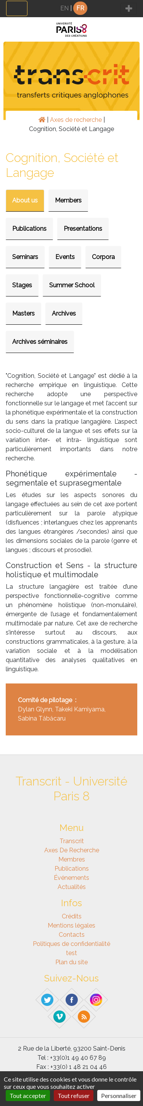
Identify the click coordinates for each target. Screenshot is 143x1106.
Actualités (72, 887)
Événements (71, 877)
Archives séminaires (39, 341)
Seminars (25, 257)
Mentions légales (71, 925)
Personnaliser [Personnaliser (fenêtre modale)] (119, 1095)
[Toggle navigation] (16, 8)
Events (65, 257)
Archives (64, 313)
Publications (29, 228)
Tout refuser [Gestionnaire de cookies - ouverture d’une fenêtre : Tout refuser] (74, 1095)
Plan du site (71, 962)
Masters (23, 313)
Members (68, 200)
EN (64, 8)
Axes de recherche (76, 119)
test (71, 953)
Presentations (83, 228)
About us (25, 200)
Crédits (72, 916)
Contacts (72, 934)
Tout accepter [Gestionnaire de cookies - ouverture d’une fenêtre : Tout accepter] (28, 1095)
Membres (71, 859)
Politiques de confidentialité (71, 943)
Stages (22, 285)
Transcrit (71, 841)
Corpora (103, 257)
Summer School (72, 285)
